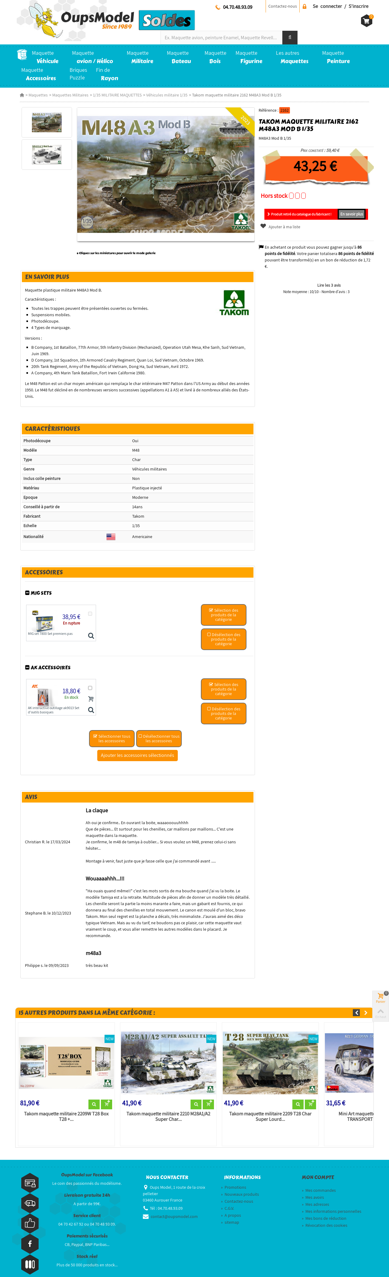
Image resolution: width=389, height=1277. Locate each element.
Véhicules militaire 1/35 (163, 95)
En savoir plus (354, 214)
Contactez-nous (282, 6)
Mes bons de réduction (324, 1208)
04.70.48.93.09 (237, 7)
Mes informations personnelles (331, 1201)
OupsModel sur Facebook (87, 1165)
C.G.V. (227, 1198)
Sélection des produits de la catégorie (224, 617)
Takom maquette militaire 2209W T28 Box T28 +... (64, 1106)
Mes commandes (319, 1180)
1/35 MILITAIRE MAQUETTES (114, 95)
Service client (87, 1206)
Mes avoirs (313, 1187)
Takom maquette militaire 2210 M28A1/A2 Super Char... (167, 1106)
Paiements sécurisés (87, 1226)
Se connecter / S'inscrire (340, 6)
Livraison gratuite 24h (87, 1185)
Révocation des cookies (324, 1215)
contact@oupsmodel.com (174, 1206)
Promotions (233, 1177)
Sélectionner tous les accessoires (111, 741)
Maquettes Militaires (67, 95)
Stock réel (87, 1247)
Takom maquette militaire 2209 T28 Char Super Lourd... (270, 1106)
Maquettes (35, 95)
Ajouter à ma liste (281, 226)
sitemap (230, 1212)
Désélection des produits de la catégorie (224, 641)
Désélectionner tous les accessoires (158, 741)
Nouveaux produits (240, 1184)
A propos (231, 1205)
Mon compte (318, 1168)
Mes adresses (315, 1194)
